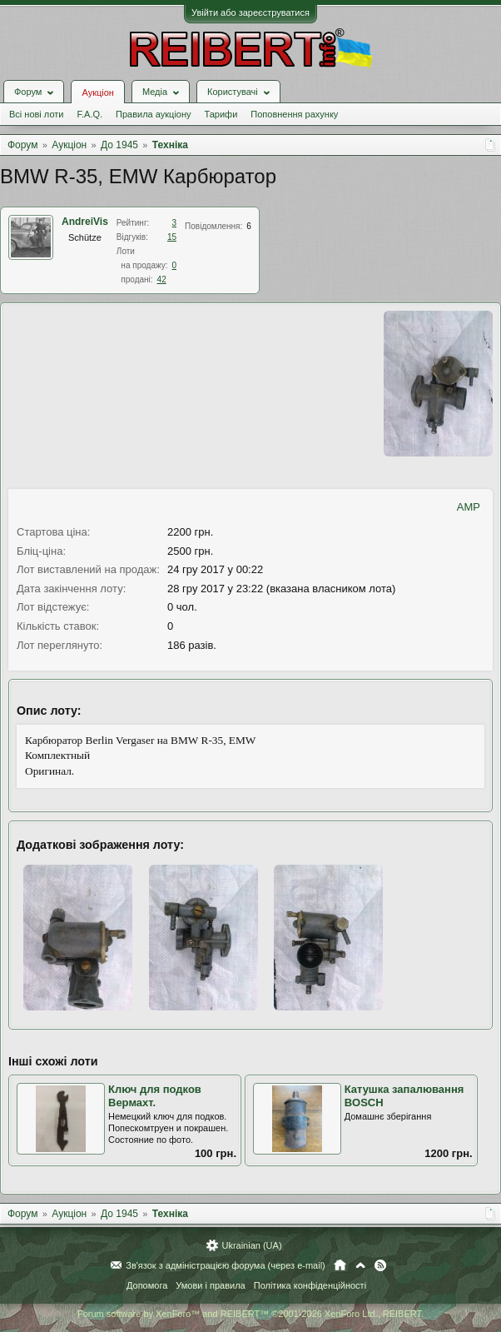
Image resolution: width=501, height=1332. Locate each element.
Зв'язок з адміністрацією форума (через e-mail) (225, 1265)
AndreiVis (85, 221)
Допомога (146, 1285)
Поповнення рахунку (294, 114)
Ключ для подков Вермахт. (154, 1096)
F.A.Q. (89, 114)
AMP (468, 507)
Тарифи (221, 114)
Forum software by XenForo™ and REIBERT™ (250, 1314)
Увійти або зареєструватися (250, 12)
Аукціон (97, 92)
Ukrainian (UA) (251, 1245)
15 (171, 237)
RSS (380, 1265)
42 (161, 279)
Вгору (360, 1265)
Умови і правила (210, 1285)
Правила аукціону (153, 114)
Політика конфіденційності (310, 1285)
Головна (340, 1265)
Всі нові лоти (36, 114)
